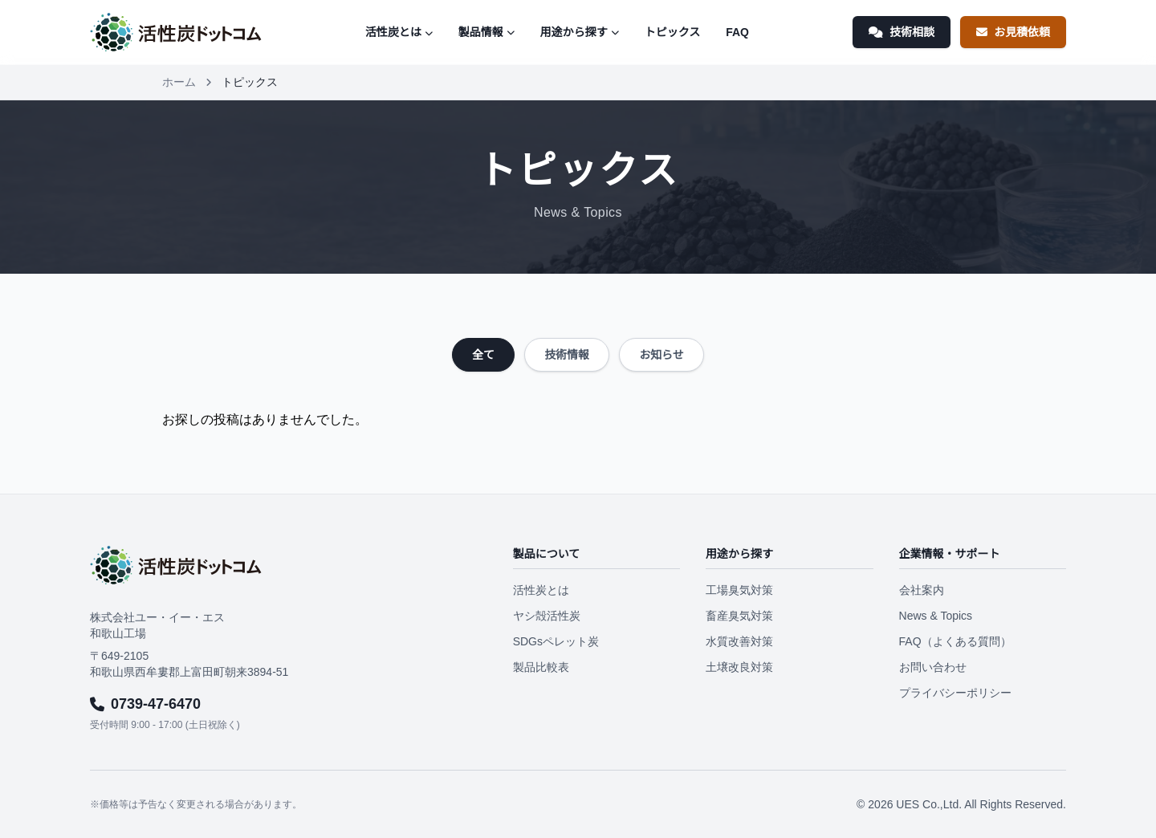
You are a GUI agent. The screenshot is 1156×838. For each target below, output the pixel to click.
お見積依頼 (1013, 32)
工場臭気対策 (739, 590)
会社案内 (921, 590)
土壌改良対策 (739, 667)
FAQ (737, 32)
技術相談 (901, 32)
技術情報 (566, 354)
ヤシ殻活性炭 (546, 615)
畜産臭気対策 (739, 615)
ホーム (179, 81)
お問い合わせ (933, 667)
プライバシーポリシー (955, 692)
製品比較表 (541, 667)
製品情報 (486, 32)
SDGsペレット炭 (556, 641)
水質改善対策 (739, 641)
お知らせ (661, 354)
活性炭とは (399, 32)
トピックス (673, 32)
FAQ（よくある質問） (955, 641)
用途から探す (579, 32)
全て (483, 354)
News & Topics (936, 615)
